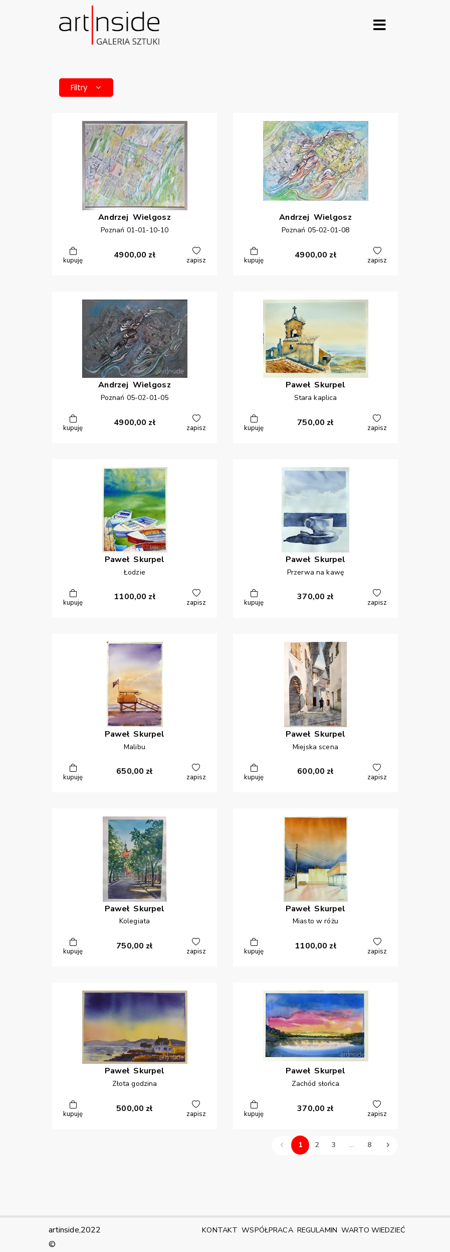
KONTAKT (220, 1230)
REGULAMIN (317, 1230)
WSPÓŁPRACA (267, 1230)
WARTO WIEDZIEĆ (373, 1230)
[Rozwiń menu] (379, 25)
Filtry (89, 88)
